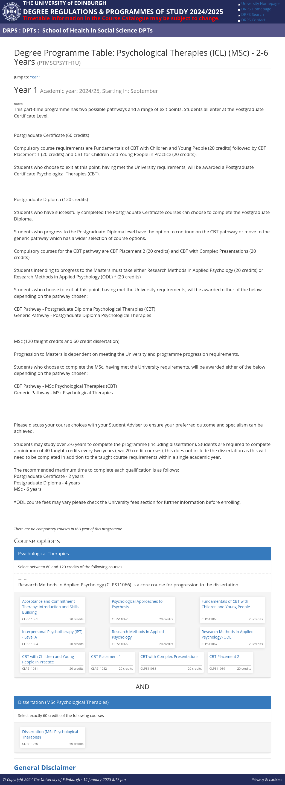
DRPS (10, 30)
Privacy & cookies (266, 779)
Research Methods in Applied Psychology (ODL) (228, 634)
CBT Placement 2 (225, 656)
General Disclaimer (45, 767)
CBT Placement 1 (106, 656)
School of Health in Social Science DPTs (97, 30)
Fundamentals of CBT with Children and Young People (226, 604)
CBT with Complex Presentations (170, 656)
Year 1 (35, 77)
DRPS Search (252, 14)
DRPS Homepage (256, 8)
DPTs (29, 30)
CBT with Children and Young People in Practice (48, 659)
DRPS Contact (253, 19)
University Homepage (260, 3)
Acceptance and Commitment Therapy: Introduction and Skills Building (50, 607)
